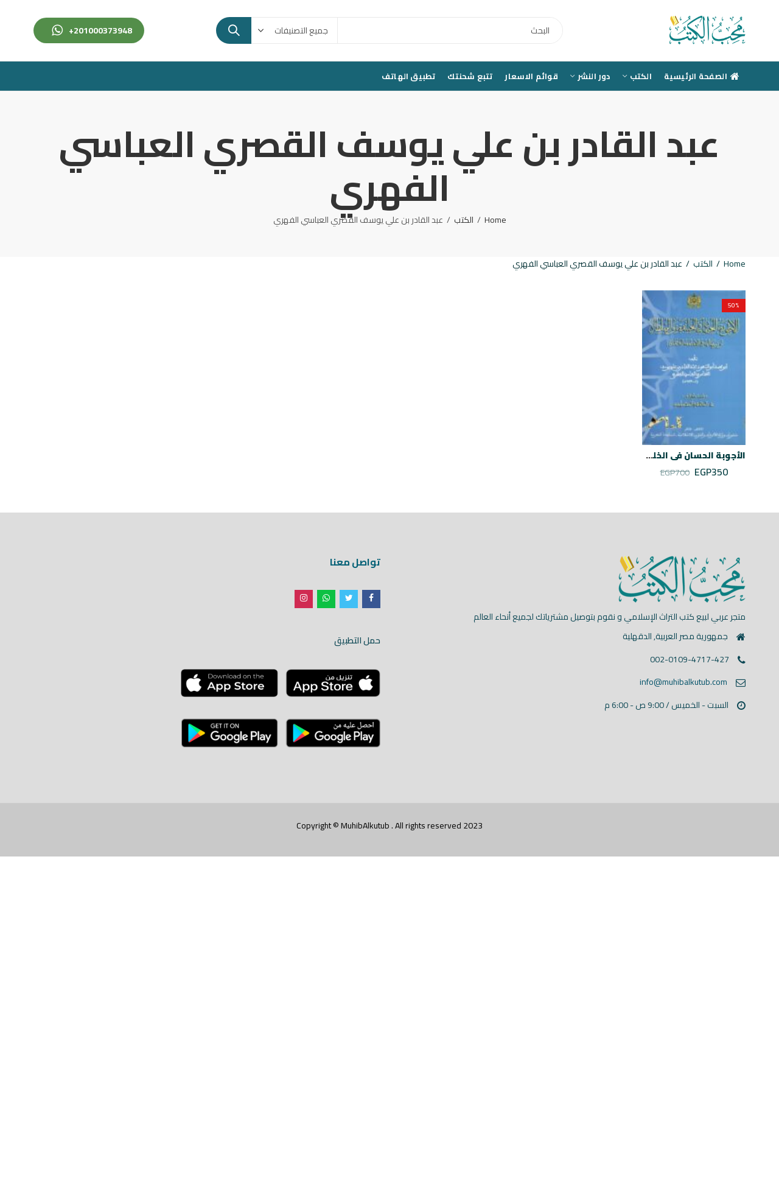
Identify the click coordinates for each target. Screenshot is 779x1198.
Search (233, 30)
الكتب (463, 219)
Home (495, 219)
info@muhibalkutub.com (683, 682)
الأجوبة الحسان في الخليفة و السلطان (669, 455)
